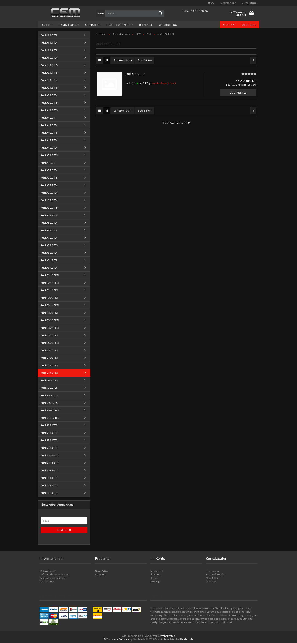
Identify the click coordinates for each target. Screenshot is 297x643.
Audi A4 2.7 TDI (49, 140)
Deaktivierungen (69, 25)
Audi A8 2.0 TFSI (49, 245)
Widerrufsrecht (48, 571)
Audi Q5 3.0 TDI (49, 350)
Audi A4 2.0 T (48, 117)
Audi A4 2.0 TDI (49, 125)
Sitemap (155, 581)
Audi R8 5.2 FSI (49, 387)
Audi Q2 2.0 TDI (49, 297)
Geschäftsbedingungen (53, 578)
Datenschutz (47, 581)
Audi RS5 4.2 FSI (49, 403)
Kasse (153, 578)
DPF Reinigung (167, 25)
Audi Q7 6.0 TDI (135, 73)
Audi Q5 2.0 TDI (49, 335)
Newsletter (212, 578)
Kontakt (229, 25)
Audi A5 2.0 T (48, 162)
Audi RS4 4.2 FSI (49, 395)
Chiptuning (92, 25)
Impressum (212, 571)
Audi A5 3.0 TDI (49, 192)
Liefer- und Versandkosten (54, 574)
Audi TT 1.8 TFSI (49, 477)
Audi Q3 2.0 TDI (49, 312)
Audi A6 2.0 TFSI (49, 207)
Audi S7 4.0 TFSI (49, 440)
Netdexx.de (186, 639)
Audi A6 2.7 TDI (49, 215)
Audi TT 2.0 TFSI (49, 492)
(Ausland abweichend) (164, 83)
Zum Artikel (238, 92)
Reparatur (146, 25)
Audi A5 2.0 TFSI (49, 177)
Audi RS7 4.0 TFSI (50, 418)
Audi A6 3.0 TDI (49, 222)
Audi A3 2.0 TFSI (49, 102)
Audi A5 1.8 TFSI (49, 155)
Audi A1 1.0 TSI (49, 35)
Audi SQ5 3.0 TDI (50, 455)
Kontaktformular (215, 574)
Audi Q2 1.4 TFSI (50, 283)
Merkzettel (249, 2)
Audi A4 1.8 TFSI (49, 110)
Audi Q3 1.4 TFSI (50, 305)
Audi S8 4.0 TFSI (49, 448)
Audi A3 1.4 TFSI (49, 72)
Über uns (249, 25)
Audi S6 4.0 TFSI (49, 433)
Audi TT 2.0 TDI (49, 485)
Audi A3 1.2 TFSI (49, 65)
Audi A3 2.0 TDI (49, 95)
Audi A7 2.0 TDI (49, 230)
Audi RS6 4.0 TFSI (50, 410)
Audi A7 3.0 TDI (49, 237)
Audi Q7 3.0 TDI (49, 357)
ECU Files (46, 25)
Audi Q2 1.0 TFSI (50, 275)
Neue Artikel (102, 571)
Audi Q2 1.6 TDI (49, 290)
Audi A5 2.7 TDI (49, 185)
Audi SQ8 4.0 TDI (50, 470)
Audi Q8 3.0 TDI (49, 380)
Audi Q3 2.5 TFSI (50, 327)
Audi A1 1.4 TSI (49, 50)
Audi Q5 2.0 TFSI (50, 342)
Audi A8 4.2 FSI (49, 260)
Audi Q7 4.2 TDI (49, 365)
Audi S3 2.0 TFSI (49, 425)
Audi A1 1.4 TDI (49, 42)
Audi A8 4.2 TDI (49, 267)
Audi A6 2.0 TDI (49, 200)
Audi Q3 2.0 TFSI (50, 320)
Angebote (100, 574)
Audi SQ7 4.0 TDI (50, 463)
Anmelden (64, 530)
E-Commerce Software (116, 639)
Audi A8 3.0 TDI (49, 252)
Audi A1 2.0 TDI (49, 57)
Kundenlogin (228, 2)
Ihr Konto (155, 574)
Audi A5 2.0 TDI (49, 170)
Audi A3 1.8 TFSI (49, 87)
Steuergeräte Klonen (120, 25)
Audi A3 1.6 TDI (49, 80)
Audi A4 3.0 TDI (49, 147)
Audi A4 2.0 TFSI (49, 132)
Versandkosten (166, 635)
